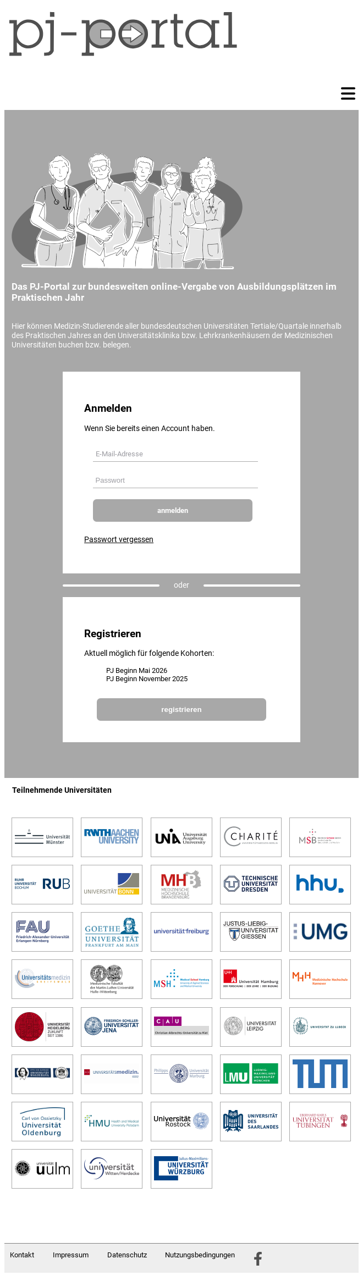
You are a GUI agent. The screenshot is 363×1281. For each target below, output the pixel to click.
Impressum (71, 1255)
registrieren (181, 709)
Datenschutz (127, 1255)
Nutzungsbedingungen (200, 1255)
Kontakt (22, 1255)
